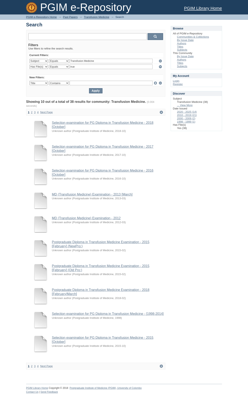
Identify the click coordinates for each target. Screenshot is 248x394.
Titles (180, 46)
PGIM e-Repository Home (41, 17)
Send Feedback (49, 391)
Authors (181, 43)
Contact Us (32, 391)
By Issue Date (185, 40)
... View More (185, 105)
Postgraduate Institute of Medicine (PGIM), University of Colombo (105, 388)
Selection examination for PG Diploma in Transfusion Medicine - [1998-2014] (108, 313)
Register (178, 84)
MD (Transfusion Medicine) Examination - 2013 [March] (92, 194)
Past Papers (70, 17)
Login (176, 80)
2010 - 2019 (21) (187, 115)
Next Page (46, 112)
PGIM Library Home (203, 8)
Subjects (182, 49)
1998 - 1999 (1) (186, 121)
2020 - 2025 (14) (187, 111)
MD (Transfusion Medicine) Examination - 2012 (86, 218)
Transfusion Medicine (96, 17)
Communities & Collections (193, 36)
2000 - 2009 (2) (186, 118)
